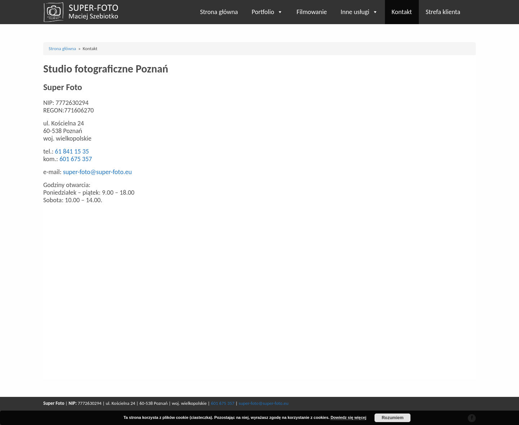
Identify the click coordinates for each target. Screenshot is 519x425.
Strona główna (219, 12)
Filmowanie (312, 12)
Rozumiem (393, 417)
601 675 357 (75, 159)
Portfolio (267, 12)
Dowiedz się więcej (348, 417)
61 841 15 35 (72, 151)
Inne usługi (359, 12)
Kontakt (402, 12)
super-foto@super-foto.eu (97, 172)
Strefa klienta (443, 12)
